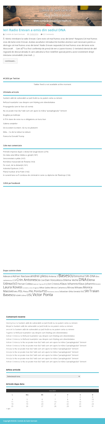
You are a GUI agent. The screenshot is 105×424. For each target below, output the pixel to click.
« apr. (8, 408)
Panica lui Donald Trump (13, 136)
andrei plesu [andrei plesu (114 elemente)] (39, 276)
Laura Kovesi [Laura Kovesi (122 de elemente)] (12, 287)
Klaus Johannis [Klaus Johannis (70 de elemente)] (86, 283)
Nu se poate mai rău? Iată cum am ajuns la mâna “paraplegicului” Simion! (35, 111)
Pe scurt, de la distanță (13, 165)
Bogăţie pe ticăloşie (11, 115)
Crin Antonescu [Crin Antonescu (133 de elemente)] (28, 279)
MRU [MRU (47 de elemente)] (16, 291)
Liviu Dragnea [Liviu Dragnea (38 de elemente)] (34, 288)
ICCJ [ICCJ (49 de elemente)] (45, 284)
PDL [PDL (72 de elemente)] (20, 291)
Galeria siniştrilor (10, 123)
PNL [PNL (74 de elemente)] (31, 291)
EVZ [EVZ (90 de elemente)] (14, 283)
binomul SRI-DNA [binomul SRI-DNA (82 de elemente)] (84, 276)
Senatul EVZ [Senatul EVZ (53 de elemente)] (79, 291)
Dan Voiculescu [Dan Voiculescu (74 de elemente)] (54, 280)
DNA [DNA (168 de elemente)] (83, 279)
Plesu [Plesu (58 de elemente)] (25, 291)
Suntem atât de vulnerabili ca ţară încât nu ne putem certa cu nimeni (32, 98)
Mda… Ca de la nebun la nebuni (16, 132)
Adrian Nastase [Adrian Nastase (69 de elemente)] (21, 276)
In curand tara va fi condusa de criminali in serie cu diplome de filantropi (34, 175)
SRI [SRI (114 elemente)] (86, 291)
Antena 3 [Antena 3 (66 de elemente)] (53, 276)
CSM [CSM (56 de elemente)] (42, 280)
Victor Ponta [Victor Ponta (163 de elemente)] (43, 294)
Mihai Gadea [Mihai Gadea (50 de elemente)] (44, 287)
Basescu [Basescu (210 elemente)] (66, 275)
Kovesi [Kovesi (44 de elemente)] (97, 284)
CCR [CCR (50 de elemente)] (14, 280)
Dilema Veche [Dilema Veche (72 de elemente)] (70, 280)
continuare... (10, 61)
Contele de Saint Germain (15, 34)
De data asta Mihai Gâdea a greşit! (18, 155)
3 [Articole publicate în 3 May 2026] (92, 397)
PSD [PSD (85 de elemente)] (44, 291)
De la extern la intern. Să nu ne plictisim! (20, 128)
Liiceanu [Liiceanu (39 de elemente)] (26, 288)
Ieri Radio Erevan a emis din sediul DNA (34, 30)
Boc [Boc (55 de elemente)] (97, 276)
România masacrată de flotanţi (16, 161)
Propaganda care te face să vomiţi (18, 106)
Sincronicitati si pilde (11, 158)
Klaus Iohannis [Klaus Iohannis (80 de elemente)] (69, 283)
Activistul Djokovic (10, 168)
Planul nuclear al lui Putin (13, 171)
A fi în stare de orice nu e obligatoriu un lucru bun (24, 119)
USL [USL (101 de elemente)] (29, 295)
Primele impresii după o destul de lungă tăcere (23, 151)
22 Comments (48, 34)
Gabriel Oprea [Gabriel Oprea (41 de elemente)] (38, 284)
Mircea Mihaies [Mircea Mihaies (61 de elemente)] (75, 287)
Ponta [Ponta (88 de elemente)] (38, 291)
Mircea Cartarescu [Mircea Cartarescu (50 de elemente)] (59, 287)
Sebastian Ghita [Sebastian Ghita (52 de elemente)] (66, 291)
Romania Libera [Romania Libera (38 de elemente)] (53, 292)
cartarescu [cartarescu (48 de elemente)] (7, 280)
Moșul (8, 326)
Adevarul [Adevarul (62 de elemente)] (7, 276)
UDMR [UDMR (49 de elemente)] (18, 295)
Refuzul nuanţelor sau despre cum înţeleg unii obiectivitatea (29, 102)
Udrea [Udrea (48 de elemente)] (23, 295)
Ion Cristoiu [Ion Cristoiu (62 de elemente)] (54, 283)
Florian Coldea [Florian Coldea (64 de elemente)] (25, 283)
